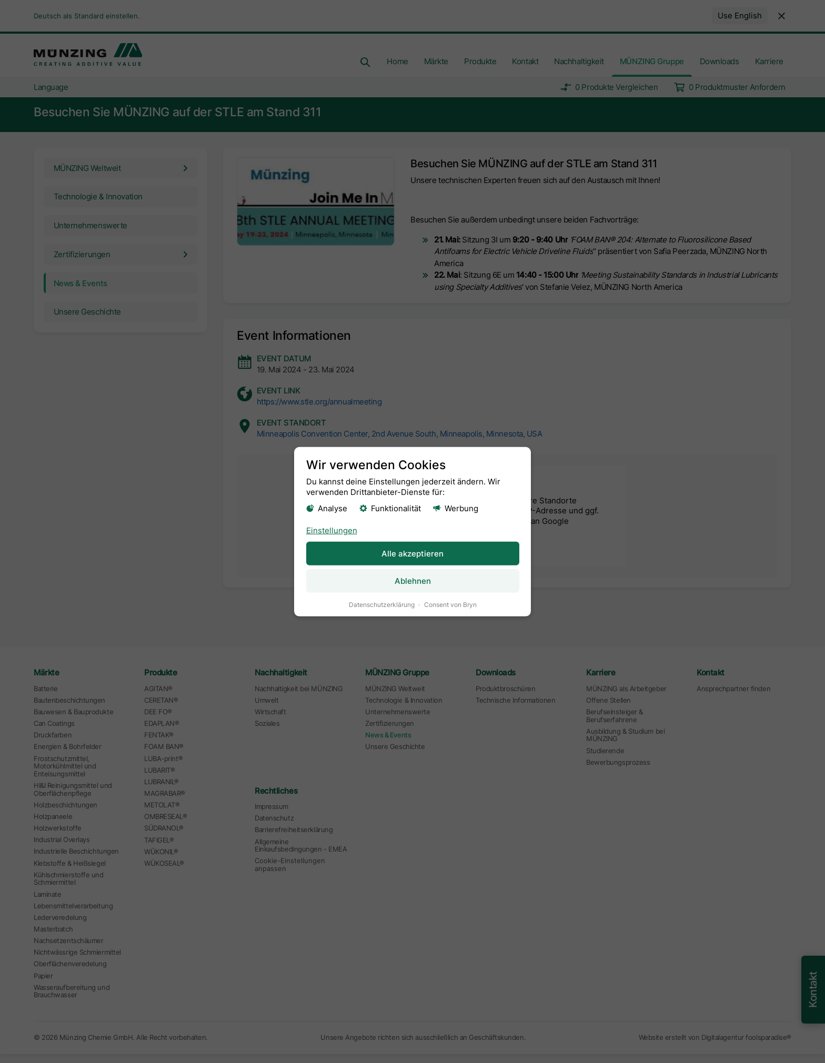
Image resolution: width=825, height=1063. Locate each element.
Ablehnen (413, 580)
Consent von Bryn (450, 604)
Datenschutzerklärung (382, 604)
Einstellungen (331, 530)
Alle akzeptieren (412, 553)
